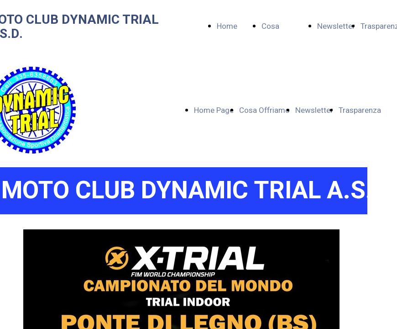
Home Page (214, 110)
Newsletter (336, 26)
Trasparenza (360, 110)
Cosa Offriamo (264, 110)
